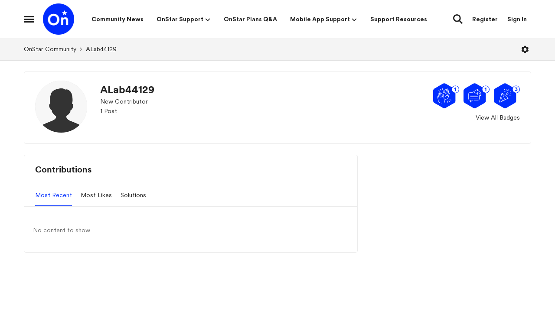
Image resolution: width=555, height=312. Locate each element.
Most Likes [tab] (96, 195)
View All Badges (498, 117)
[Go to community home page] (58, 19)
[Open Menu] (525, 49)
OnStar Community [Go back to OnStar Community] (50, 49)
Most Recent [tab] (53, 195)
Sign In (517, 19)
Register (485, 19)
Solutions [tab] (133, 195)
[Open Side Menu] (29, 19)
